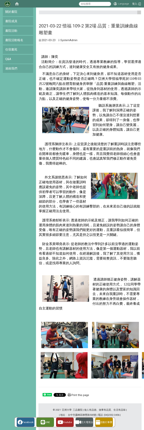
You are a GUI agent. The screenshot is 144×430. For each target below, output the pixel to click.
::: (138, 14)
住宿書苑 (11, 49)
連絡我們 (11, 68)
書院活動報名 (14, 40)
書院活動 (11, 30)
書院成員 (11, 21)
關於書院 (11, 12)
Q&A (8, 59)
